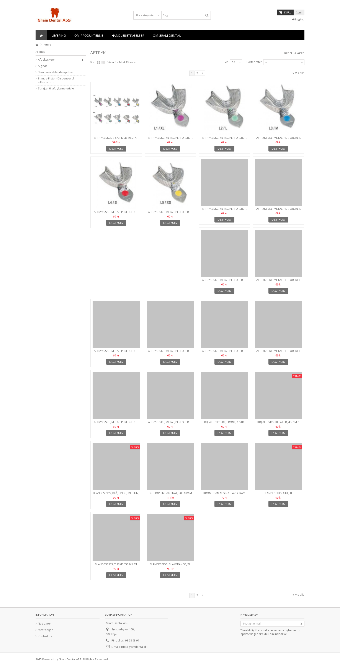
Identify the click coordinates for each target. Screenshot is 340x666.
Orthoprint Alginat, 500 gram (170, 493)
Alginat (42, 66)
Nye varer (44, 623)
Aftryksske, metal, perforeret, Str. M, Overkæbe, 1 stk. (224, 281)
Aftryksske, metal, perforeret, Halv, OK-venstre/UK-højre (170, 352)
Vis (227, 62)
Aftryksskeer (46, 59)
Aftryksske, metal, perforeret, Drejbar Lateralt (170, 424)
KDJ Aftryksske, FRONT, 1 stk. (224, 422)
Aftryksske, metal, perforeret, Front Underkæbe (278, 352)
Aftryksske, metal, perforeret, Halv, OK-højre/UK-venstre (224, 352)
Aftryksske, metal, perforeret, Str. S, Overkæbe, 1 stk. (278, 281)
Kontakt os (45, 636)
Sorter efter (254, 62)
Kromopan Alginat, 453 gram (224, 493)
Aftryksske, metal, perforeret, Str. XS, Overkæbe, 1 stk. (116, 352)
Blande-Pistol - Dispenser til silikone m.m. (56, 80)
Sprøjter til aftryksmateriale (56, 88)
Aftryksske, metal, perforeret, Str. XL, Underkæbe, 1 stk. (170, 139)
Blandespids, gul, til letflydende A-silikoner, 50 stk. (278, 495)
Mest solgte (45, 630)
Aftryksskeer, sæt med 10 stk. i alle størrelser (116, 139)
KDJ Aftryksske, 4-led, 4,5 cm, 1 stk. (278, 424)
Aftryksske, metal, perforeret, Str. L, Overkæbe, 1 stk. (278, 210)
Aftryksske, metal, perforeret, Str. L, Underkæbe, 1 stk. (224, 139)
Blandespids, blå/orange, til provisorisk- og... (170, 566)
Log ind (298, 19)
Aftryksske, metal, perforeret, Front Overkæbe (116, 424)
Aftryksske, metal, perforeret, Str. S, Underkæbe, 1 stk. (116, 214)
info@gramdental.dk (134, 647)
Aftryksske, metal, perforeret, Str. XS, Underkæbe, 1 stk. (170, 214)
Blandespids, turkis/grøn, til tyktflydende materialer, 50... (116, 566)
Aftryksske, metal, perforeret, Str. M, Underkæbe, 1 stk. (278, 139)
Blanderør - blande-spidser (56, 72)
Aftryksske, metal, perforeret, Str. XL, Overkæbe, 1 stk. (224, 210)
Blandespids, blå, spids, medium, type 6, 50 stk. (116, 495)
